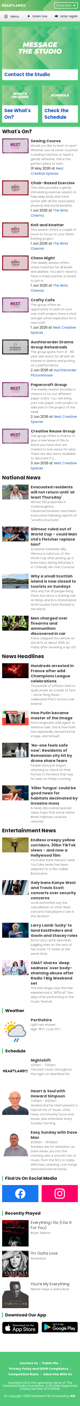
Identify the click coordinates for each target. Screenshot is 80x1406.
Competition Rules (23, 1374)
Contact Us (29, 1363)
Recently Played (23, 1213)
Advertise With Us (57, 1374)
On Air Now (66, 5)
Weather (14, 1011)
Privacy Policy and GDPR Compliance (38, 1369)
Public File (50, 1363)
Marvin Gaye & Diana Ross (50, 1289)
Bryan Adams (40, 1233)
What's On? (17, 131)
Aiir (73, 1396)
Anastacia (38, 1258)
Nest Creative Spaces (47, 171)
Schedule (15, 1051)
